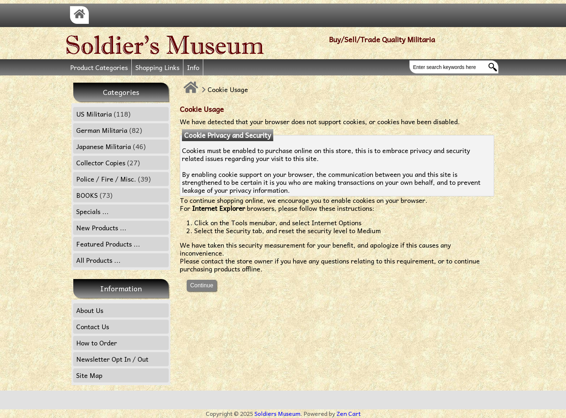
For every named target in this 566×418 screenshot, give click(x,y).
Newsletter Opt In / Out (112, 359)
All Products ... (98, 260)
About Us (89, 310)
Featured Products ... (108, 244)
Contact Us (92, 326)
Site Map (89, 375)
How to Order (96, 343)
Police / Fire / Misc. (113, 179)
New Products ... (101, 227)
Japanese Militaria (111, 146)
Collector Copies (108, 162)
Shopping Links (157, 67)
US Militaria (103, 114)
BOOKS (94, 195)
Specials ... (92, 211)
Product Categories (99, 67)
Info (193, 67)
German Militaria (109, 130)
